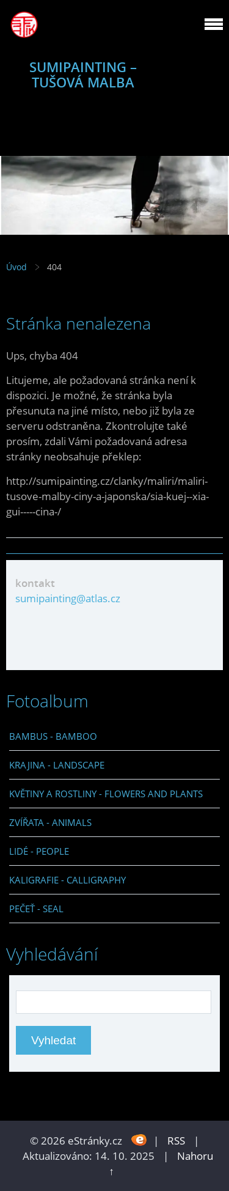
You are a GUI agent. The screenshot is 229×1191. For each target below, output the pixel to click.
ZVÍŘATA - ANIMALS (50, 822)
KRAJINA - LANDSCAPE (56, 765)
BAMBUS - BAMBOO (53, 736)
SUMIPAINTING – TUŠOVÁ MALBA (83, 74)
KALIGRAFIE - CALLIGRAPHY (67, 880)
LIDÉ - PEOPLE (39, 851)
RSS (176, 1141)
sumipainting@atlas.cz (67, 598)
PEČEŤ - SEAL (36, 908)
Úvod (16, 267)
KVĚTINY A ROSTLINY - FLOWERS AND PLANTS (106, 793)
